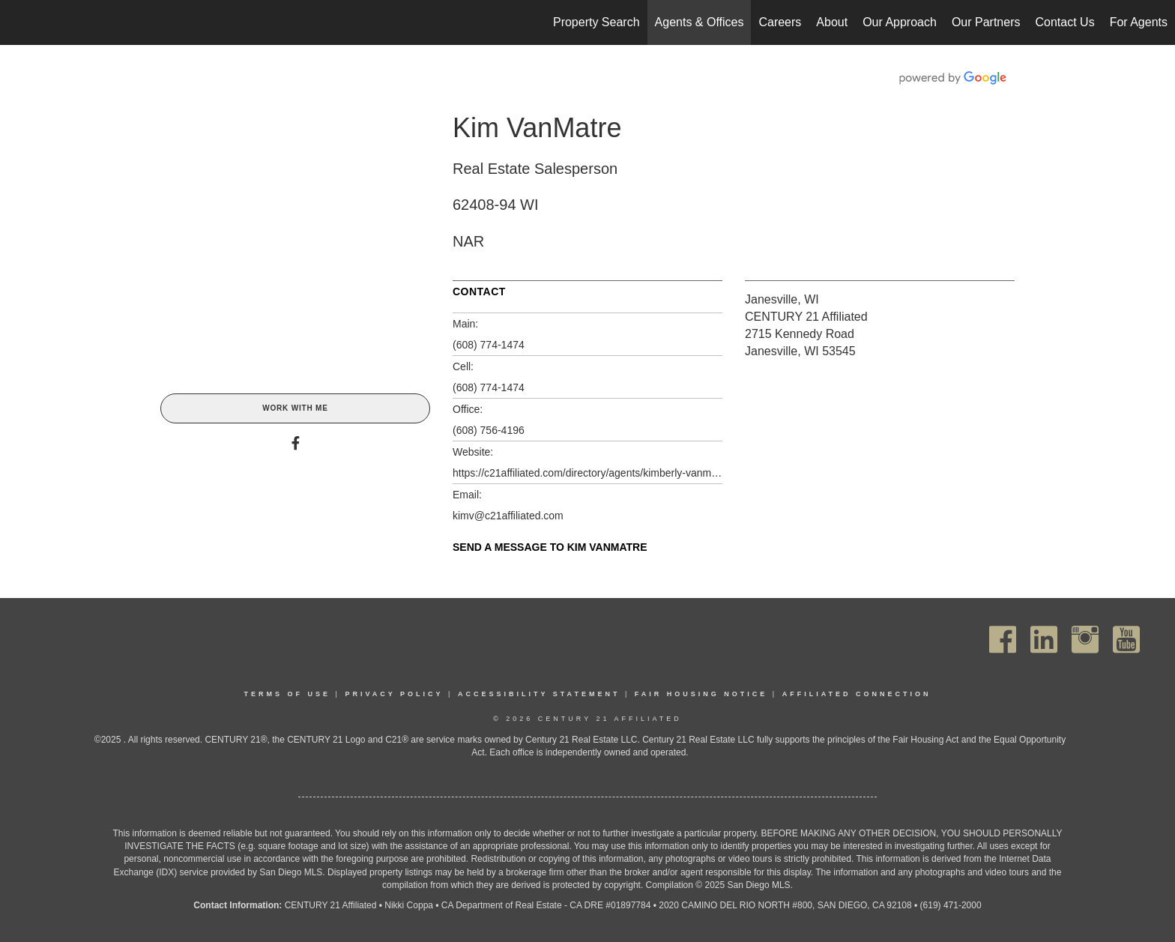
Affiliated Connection (856, 694)
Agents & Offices (699, 22)
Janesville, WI (782, 299)
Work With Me (294, 408)
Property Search (596, 22)
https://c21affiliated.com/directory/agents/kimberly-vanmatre (587, 473)
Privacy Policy (394, 694)
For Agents (1139, 22)
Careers (779, 22)
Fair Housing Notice (701, 694)
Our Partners (986, 22)
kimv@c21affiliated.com (508, 516)
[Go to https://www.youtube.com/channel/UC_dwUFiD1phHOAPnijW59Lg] (1126, 640)
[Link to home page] (19, 22)
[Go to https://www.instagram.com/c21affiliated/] (1085, 640)
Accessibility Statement (539, 694)
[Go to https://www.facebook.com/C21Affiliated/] (1002, 640)
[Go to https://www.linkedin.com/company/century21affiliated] (1044, 640)
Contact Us (1064, 22)
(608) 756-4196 (489, 430)
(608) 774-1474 (489, 345)
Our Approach (900, 22)
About (832, 22)
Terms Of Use (287, 694)
